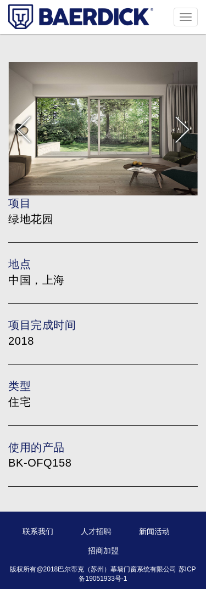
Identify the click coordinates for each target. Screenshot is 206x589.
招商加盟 (103, 550)
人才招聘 (96, 531)
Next (182, 129)
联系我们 (38, 531)
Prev (24, 129)
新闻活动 (154, 531)
